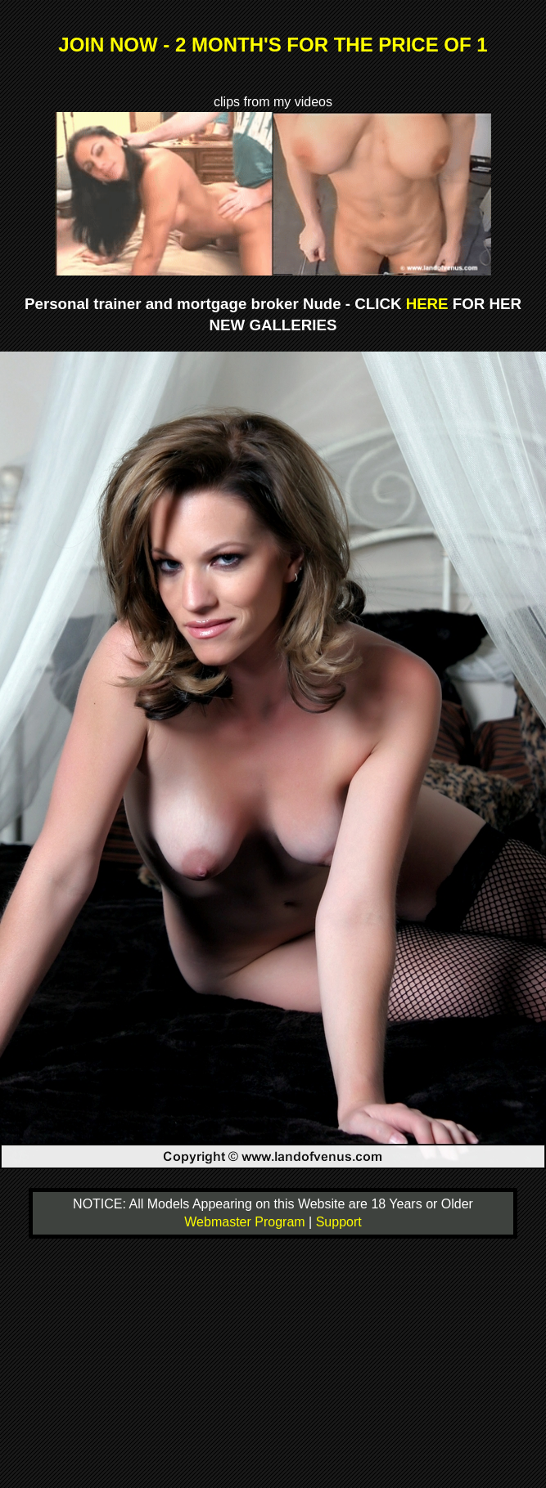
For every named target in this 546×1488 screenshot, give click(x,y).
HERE (427, 303)
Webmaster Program (246, 1222)
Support (339, 1222)
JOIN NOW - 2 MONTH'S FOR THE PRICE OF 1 (272, 45)
